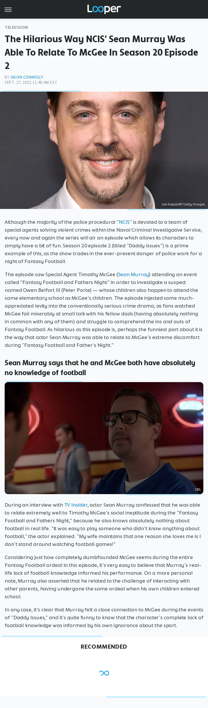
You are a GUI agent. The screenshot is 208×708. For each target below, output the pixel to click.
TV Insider (75, 504)
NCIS (124, 222)
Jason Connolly (26, 77)
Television (16, 27)
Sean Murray (133, 274)
